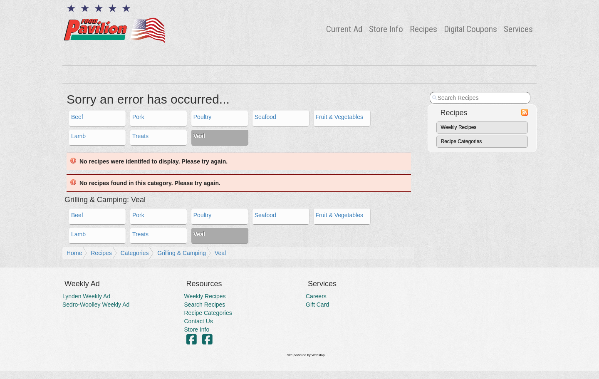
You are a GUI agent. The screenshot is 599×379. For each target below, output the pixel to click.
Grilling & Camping (181, 253)
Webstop (318, 355)
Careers (316, 296)
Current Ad (344, 29)
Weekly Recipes (459, 127)
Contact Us (198, 321)
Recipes (423, 29)
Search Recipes (204, 304)
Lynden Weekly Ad (86, 296)
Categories (135, 253)
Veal (220, 253)
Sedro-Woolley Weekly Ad (95, 304)
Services (518, 29)
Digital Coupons (470, 29)
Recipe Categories (461, 141)
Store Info (386, 29)
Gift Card (317, 304)
